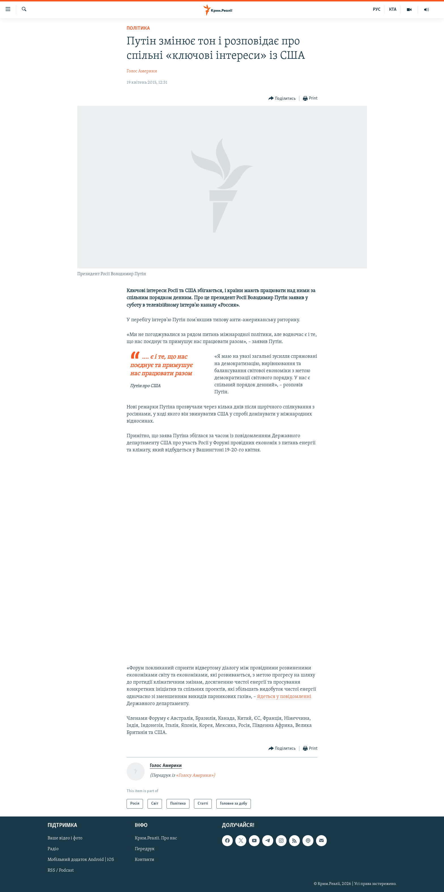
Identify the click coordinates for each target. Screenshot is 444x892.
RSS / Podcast (61, 870)
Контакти (144, 859)
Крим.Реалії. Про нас (156, 838)
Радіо (53, 849)
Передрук (145, 849)
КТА (392, 9)
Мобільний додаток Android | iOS (81, 859)
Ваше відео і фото (65, 838)
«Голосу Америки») (195, 775)
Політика (138, 28)
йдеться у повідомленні (283, 696)
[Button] (282, 98)
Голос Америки (142, 71)
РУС (377, 9)
